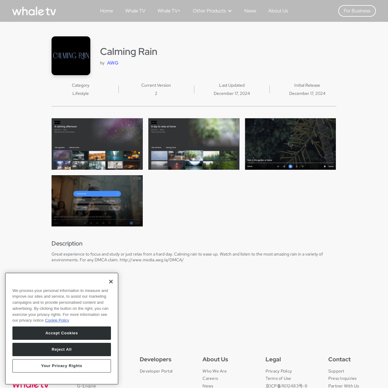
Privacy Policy (279, 371)
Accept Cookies (61, 369)
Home (106, 11)
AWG (113, 63)
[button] (210, 11)
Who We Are (214, 371)
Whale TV (135, 11)
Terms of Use (278, 378)
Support (336, 371)
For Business (357, 11)
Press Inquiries (342, 378)
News (250, 11)
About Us (278, 11)
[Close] (111, 318)
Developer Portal (156, 371)
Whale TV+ (169, 11)
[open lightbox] (97, 143)
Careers (210, 378)
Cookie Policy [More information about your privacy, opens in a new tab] (57, 357)
